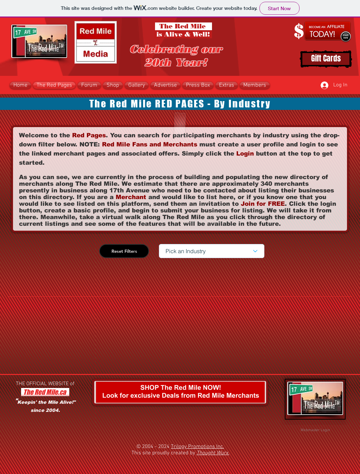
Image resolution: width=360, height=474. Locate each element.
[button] (113, 85)
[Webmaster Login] (315, 430)
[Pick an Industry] (211, 251)
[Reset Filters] (124, 251)
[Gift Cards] (325, 59)
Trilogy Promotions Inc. (197, 446)
